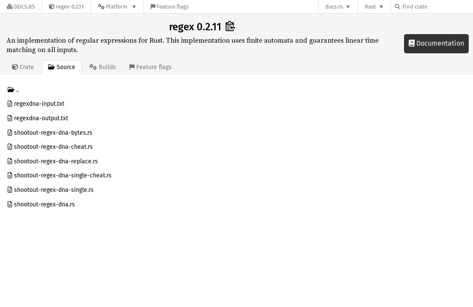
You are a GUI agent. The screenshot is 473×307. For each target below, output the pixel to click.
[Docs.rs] (21, 6)
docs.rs (334, 6)
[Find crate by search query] (437, 6)
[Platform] (117, 6)
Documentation (436, 43)
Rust (370, 6)
